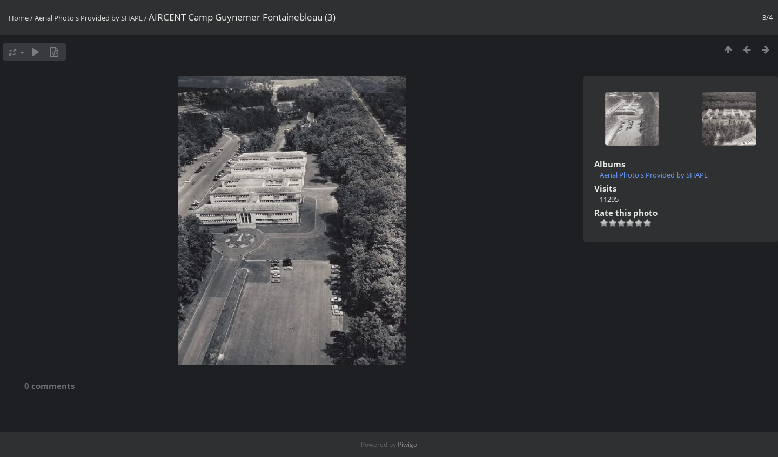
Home (19, 18)
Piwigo (407, 444)
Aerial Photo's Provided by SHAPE (89, 18)
